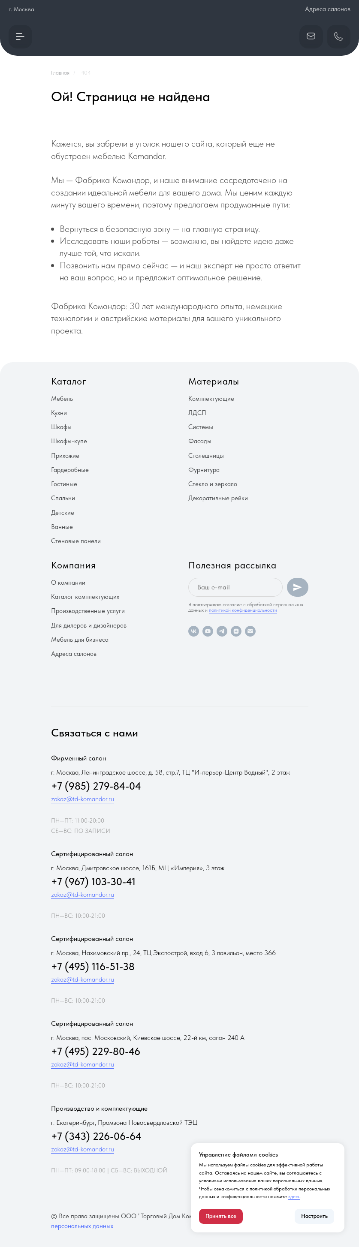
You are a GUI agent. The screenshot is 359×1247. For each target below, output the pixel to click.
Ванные (62, 527)
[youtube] (207, 631)
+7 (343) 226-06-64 (96, 1136)
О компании (68, 582)
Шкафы (61, 427)
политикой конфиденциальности (243, 610)
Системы (200, 427)
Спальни (63, 498)
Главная (60, 72)
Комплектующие (211, 399)
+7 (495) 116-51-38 (93, 966)
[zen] (236, 631)
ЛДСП (197, 413)
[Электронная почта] (250, 631)
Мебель (62, 399)
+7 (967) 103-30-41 (93, 881)
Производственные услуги (88, 611)
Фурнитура (204, 470)
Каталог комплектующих (85, 597)
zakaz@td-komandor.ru (82, 799)
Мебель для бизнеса (80, 639)
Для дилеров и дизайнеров (89, 625)
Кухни (59, 413)
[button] (20, 36)
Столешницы (206, 456)
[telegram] (222, 631)
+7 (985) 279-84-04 (96, 786)
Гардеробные (70, 470)
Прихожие (65, 456)
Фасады (199, 441)
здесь (294, 1196)
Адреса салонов (327, 9)
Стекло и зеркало (212, 484)
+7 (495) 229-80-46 (95, 1051)
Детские (62, 513)
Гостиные (64, 484)
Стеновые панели (76, 541)
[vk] (193, 631)
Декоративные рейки (218, 498)
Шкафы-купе (69, 441)
